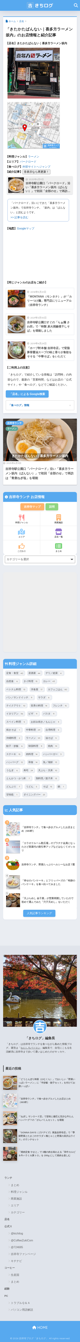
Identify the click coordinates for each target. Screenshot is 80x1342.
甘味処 (12, 795)
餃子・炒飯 (15, 746)
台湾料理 (53, 730)
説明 (52, 506)
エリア (21, 533)
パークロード (28, 161)
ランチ (8, 1177)
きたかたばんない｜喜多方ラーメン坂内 (40, 456)
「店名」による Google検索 (27, 394)
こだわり (21, 547)
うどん (32, 787)
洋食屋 (37, 689)
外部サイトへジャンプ (36, 166)
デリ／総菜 (54, 673)
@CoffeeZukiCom (22, 1240)
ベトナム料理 (16, 689)
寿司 (29, 770)
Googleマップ (25, 228)
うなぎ (12, 770)
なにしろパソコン (30, 1047)
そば (48, 787)
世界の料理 (39, 706)
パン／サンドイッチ (20, 697)
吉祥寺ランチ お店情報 (26, 497)
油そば (51, 738)
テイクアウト (16, 706)
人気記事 (15, 810)
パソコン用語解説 (22, 1309)
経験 (7, 1288)
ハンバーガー (53, 754)
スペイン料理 (16, 722)
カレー (49, 681)
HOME (40, 1327)
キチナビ (16, 1260)
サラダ (44, 697)
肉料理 (32, 754)
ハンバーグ (15, 762)
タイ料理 (31, 681)
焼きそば (13, 730)
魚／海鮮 (50, 762)
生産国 (15, 1274)
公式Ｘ (8, 1226)
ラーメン (33, 156)
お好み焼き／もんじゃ (46, 722)
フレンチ (60, 706)
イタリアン (15, 714)
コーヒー (9, 1267)
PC (6, 1295)
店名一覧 (58, 533)
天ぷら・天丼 (48, 770)
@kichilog (17, 1233)
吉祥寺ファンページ (23, 1254)
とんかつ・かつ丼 (18, 778)
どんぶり (13, 787)
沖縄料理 (13, 738)
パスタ (49, 714)
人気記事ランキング (39, 913)
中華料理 (33, 730)
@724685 (17, 1247)
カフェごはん (58, 689)
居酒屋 (34, 673)
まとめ (58, 547)
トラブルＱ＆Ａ (20, 1302)
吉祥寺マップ (32, 506)
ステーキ (13, 754)
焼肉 (53, 746)
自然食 (12, 681)
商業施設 (58, 519)
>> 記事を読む (19, 217)
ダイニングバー (35, 795)
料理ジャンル (21, 519)
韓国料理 (36, 746)
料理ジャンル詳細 (21, 664)
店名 (21, 21)
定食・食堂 (15, 673)
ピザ (33, 714)
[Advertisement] (40, 612)
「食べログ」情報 (18, 405)
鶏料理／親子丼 (47, 778)
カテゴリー (18, 1212)
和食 (33, 762)
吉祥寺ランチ (14, 423)
